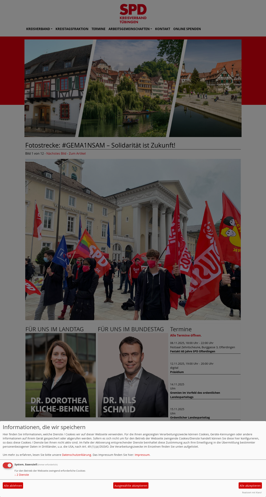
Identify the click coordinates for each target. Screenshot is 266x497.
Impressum (142, 455)
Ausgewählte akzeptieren (130, 485)
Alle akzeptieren (250, 485)
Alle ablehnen (13, 485)
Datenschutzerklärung (76, 455)
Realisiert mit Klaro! (252, 492)
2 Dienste (21, 475)
